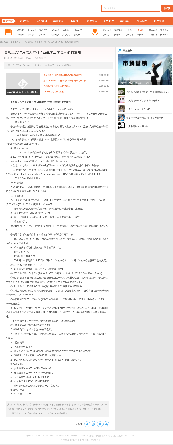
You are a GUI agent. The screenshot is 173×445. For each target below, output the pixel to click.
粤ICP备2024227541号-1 (89, 440)
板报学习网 (16, 42)
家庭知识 (25, 21)
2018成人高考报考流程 (53, 91)
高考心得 (66, 34)
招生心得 (78, 30)
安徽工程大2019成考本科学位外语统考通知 (62, 75)
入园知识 (20, 30)
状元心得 (78, 34)
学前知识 (58, 21)
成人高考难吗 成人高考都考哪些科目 (140, 99)
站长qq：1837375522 (126, 435)
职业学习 (42, 21)
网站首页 (8, 21)
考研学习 (153, 34)
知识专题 (159, 21)
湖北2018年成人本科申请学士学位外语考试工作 (64, 80)
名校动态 (66, 30)
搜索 (167, 8)
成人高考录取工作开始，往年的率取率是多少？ (145, 91)
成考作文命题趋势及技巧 (134, 108)
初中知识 (92, 21)
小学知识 (75, 21)
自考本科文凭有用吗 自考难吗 (56, 86)
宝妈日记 (43, 30)
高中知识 (109, 21)
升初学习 (164, 34)
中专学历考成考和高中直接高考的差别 (140, 117)
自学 (130, 30)
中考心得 (32, 34)
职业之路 (107, 34)
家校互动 (118, 30)
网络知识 (153, 30)
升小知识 (32, 30)
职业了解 (130, 34)
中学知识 (20, 34)
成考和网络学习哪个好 (133, 125)
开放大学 (164, 30)
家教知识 (107, 30)
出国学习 (141, 34)
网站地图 (112, 435)
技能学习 (118, 34)
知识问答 (142, 21)
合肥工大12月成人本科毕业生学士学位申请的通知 (56, 42)
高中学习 (43, 34)
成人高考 (141, 30)
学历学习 (125, 21)
